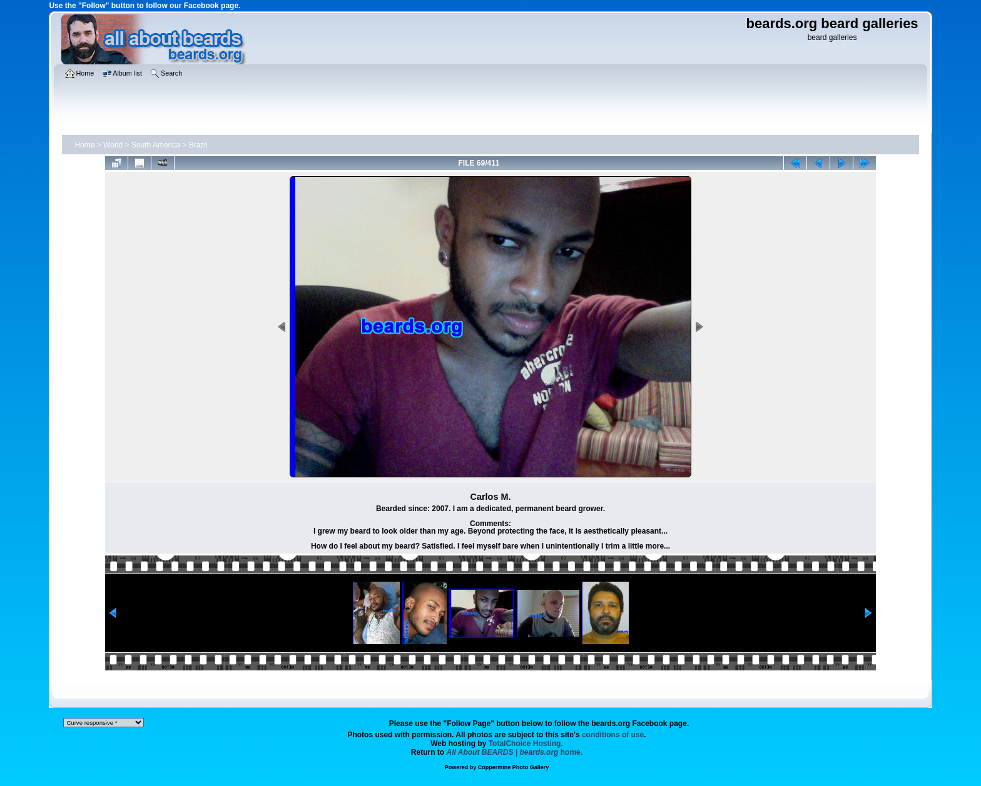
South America (155, 145)
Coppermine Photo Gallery (513, 767)
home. (515, 752)
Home (84, 145)
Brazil (198, 145)
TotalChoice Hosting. (526, 743)
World (113, 145)
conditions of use (613, 734)
